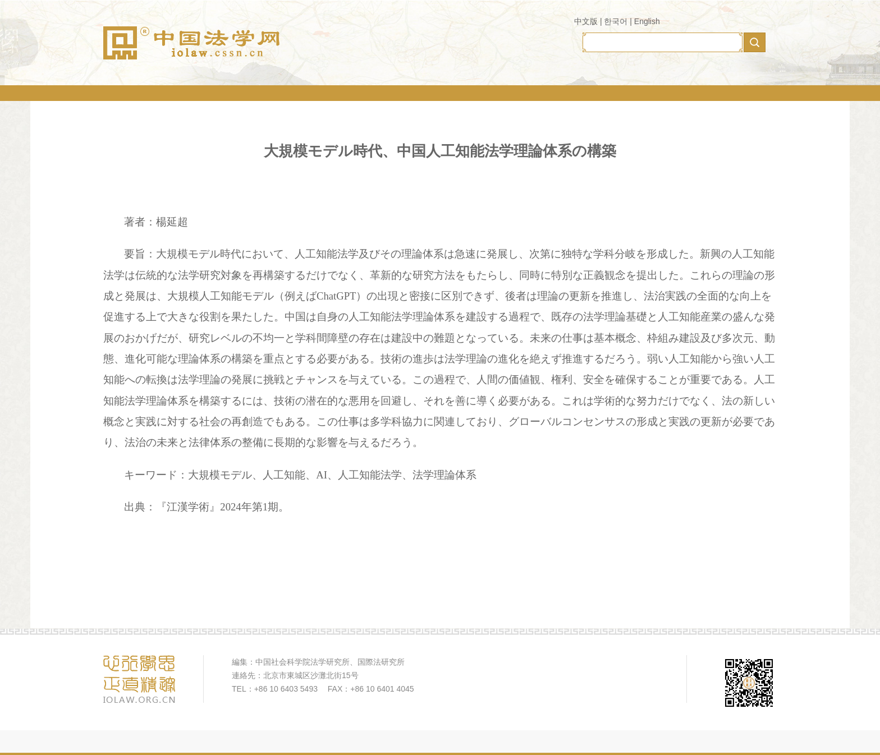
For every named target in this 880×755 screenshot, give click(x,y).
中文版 (586, 21)
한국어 (615, 21)
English (647, 21)
